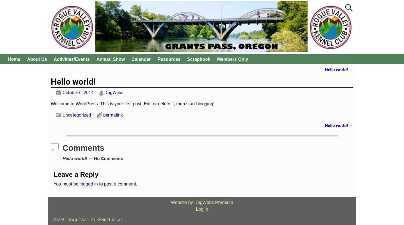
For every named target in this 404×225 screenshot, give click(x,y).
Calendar (141, 59)
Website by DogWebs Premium (202, 202)
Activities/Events (72, 59)
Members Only (232, 59)
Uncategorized (77, 115)
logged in (89, 184)
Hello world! (339, 70)
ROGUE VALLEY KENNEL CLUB (95, 220)
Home (14, 59)
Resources (168, 59)
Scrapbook (198, 59)
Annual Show (111, 59)
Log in (202, 209)
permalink (113, 115)
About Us (37, 59)
